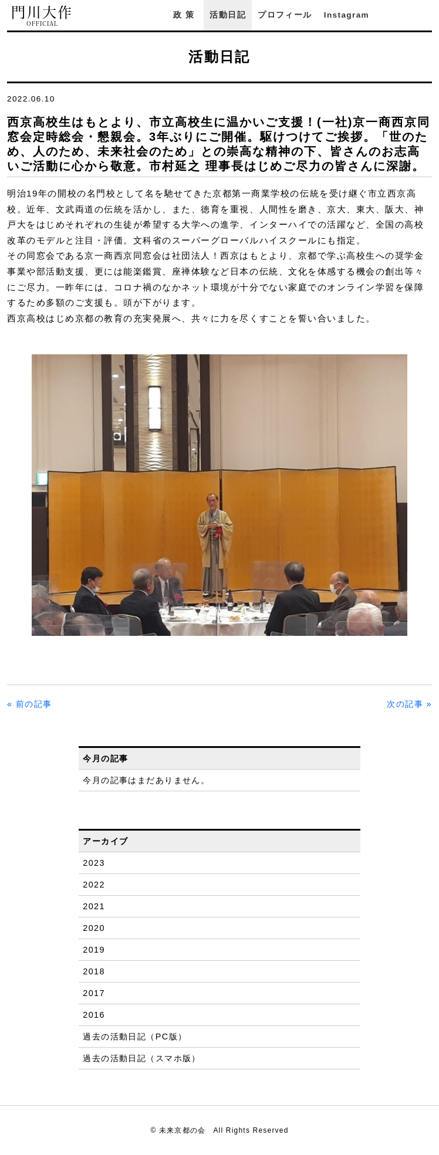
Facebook (394, 15)
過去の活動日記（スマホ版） (142, 1058)
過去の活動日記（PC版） (135, 1036)
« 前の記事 (29, 704)
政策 (185, 15)
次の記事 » (409, 704)
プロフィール (285, 15)
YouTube (426, 15)
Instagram (346, 15)
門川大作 (42, 16)
